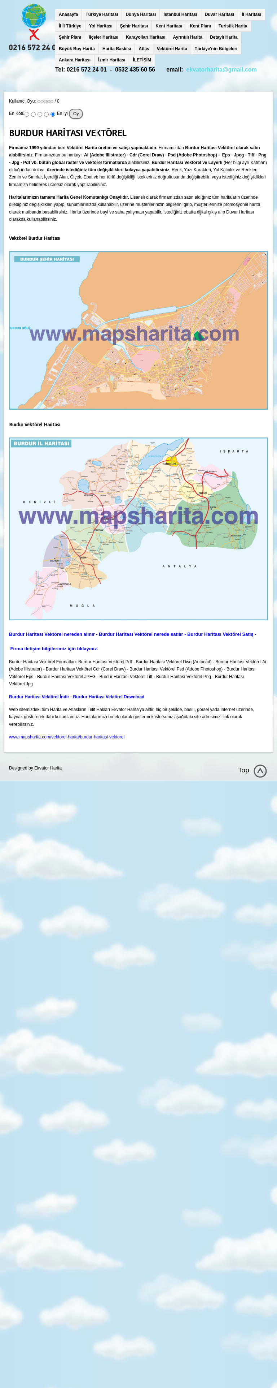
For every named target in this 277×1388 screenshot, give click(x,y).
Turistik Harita (233, 26)
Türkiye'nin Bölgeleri (216, 48)
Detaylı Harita (224, 37)
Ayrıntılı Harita (187, 37)
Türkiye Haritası (101, 14)
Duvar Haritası (219, 14)
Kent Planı (200, 26)
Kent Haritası (168, 26)
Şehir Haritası (134, 26)
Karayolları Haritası (145, 37)
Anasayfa (68, 14)
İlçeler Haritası (103, 37)
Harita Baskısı (116, 48)
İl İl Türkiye (70, 26)
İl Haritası (251, 14)
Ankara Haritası (75, 59)
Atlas (143, 48)
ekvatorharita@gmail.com (221, 69)
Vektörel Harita (172, 48)
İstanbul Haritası (180, 14)
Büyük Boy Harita (77, 48)
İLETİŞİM (142, 59)
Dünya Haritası (141, 14)
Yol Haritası (101, 26)
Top (243, 770)
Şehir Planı (70, 37)
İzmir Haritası (111, 59)
